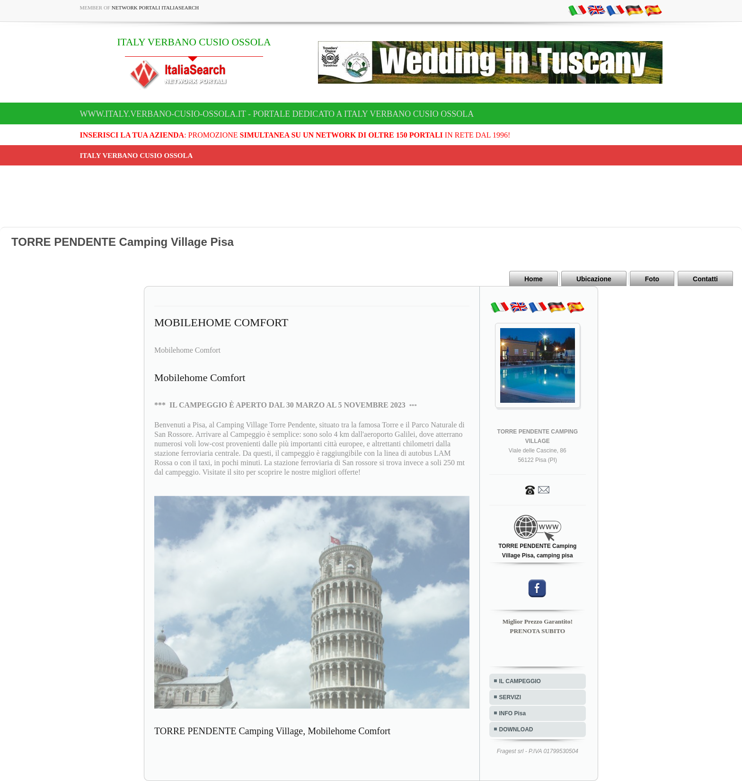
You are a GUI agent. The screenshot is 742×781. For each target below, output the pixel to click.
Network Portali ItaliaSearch (155, 7)
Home (533, 279)
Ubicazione (593, 279)
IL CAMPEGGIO (520, 681)
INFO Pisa (512, 713)
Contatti (705, 279)
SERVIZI (510, 697)
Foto (652, 279)
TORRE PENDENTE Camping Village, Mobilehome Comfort (272, 731)
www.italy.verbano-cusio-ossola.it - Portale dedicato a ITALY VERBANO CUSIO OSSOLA (277, 114)
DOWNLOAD (516, 729)
